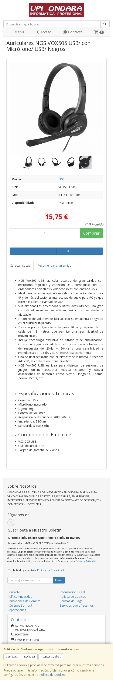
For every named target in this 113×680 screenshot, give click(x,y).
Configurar (12, 656)
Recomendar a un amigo (54, 265)
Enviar (58, 580)
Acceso (43, 32)
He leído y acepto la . (38, 570)
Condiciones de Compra (23, 601)
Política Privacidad (19, 597)
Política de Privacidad (85, 561)
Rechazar (29, 656)
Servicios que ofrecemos (77, 605)
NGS (61, 179)
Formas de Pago (71, 601)
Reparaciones (16, 610)
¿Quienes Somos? (19, 605)
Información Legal (72, 592)
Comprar (91, 233)
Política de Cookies (52, 675)
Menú (16, 32)
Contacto (73, 32)
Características (20, 265)
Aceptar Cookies (51, 656)
